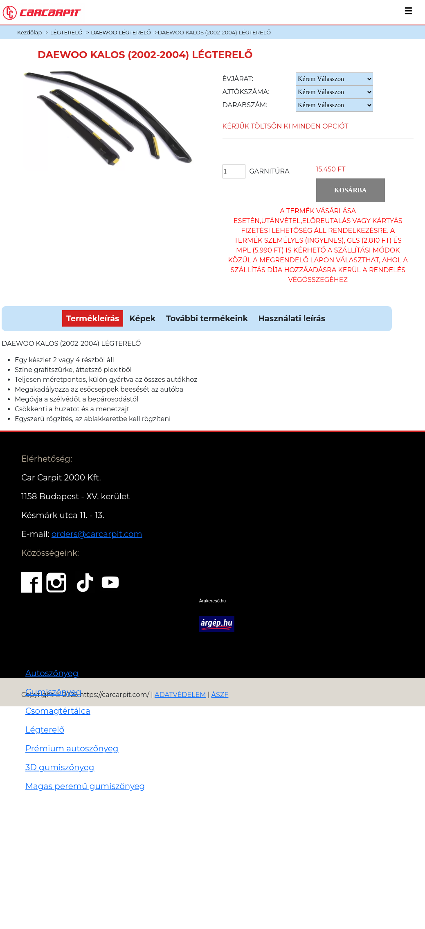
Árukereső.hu (212, 600)
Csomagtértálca (57, 711)
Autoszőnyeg (52, 673)
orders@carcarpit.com (97, 534)
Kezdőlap (29, 32)
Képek (143, 318)
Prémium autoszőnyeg (72, 748)
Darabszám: (245, 105)
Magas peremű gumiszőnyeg (85, 786)
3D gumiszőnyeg (59, 767)
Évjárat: (238, 79)
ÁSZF (220, 695)
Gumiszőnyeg (53, 692)
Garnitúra (270, 171)
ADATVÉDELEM (180, 695)
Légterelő (44, 730)
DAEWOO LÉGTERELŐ (121, 32)
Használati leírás (291, 318)
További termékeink (207, 318)
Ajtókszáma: (246, 92)
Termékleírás (92, 318)
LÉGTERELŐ (66, 32)
